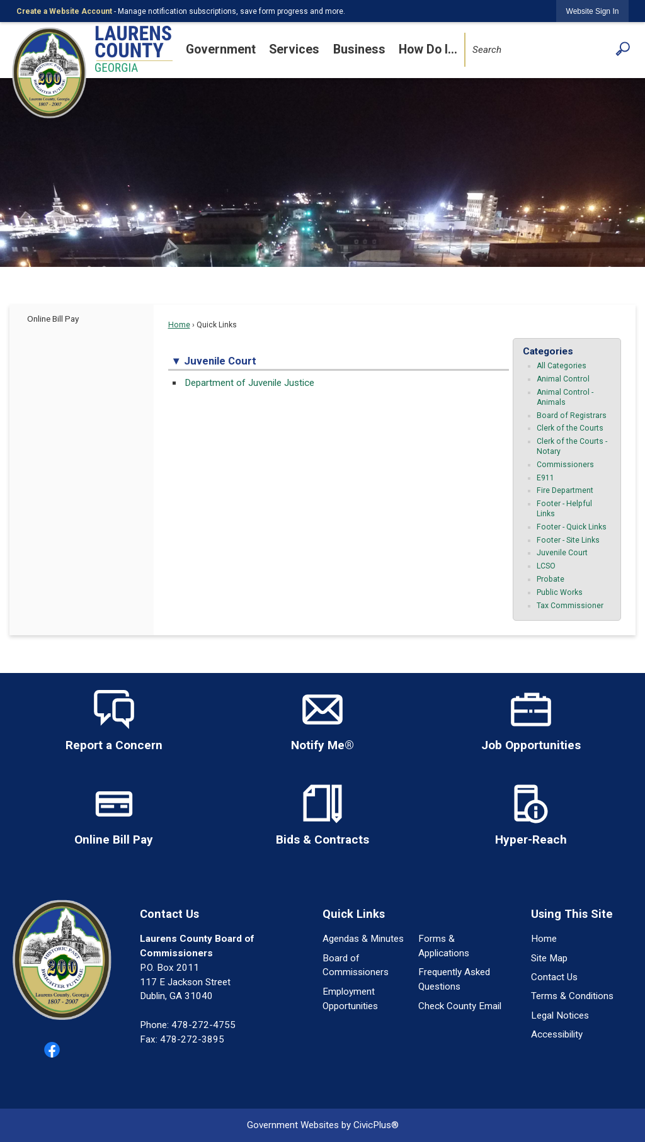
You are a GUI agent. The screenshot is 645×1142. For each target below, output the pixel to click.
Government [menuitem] (221, 49)
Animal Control (563, 379)
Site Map (549, 958)
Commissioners (565, 464)
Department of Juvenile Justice (249, 382)
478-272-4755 (203, 1025)
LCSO (546, 566)
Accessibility (557, 1034)
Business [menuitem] (359, 49)
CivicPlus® (376, 1125)
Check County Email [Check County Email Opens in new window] (459, 1006)
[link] (592, 11)
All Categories (561, 365)
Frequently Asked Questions (454, 979)
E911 (545, 477)
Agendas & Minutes (363, 938)
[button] (623, 49)
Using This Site (572, 913)
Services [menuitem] (294, 49)
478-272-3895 (192, 1039)
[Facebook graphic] (52, 1050)
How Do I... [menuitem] (428, 49)
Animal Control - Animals (565, 397)
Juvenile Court (562, 552)
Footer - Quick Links (572, 527)
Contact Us (554, 977)
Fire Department (565, 490)
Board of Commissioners (355, 965)
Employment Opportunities (350, 999)
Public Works (560, 592)
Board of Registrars (572, 415)
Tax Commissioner (570, 605)
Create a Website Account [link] (64, 11)
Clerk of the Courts (570, 428)
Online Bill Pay (53, 319)
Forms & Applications (443, 946)
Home (179, 324)
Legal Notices (560, 1015)
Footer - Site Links (568, 540)
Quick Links (353, 913)
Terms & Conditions (572, 996)
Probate (550, 579)
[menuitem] (81, 318)
